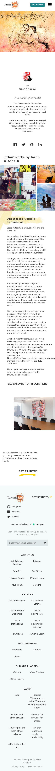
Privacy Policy (18, 766)
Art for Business (17, 600)
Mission (37, 561)
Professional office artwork (17, 716)
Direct (17, 656)
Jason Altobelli (27, 89)
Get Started (37, 4)
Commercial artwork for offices (37, 718)
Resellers (17, 649)
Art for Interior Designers (17, 612)
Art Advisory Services (17, 563)
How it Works (17, 578)
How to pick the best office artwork (17, 731)
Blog (17, 695)
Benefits (17, 571)
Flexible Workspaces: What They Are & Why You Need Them (37, 701)
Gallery (17, 672)
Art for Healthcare (37, 612)
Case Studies (37, 672)
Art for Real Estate (37, 602)
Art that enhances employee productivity (37, 732)
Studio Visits (17, 679)
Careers (37, 584)
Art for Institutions (17, 622)
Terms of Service (36, 766)
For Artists (17, 633)
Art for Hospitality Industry (37, 624)
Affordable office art (17, 746)
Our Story (37, 571)
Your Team (17, 584)
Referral (37, 649)
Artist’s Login (37, 633)
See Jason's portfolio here (27, 384)
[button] (50, 4)
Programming (37, 578)
